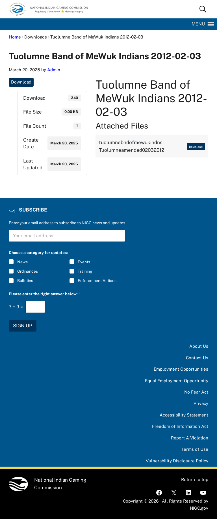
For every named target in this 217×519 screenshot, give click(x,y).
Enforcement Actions (97, 280)
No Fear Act (196, 392)
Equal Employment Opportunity (176, 380)
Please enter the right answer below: (44, 294)
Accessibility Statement (184, 415)
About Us (198, 346)
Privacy (201, 403)
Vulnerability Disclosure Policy (177, 460)
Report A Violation (189, 437)
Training (85, 271)
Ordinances (27, 271)
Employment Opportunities (181, 369)
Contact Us (197, 357)
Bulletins (25, 280)
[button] (198, 24)
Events (84, 262)
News (22, 262)
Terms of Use (194, 449)
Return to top (194, 479)
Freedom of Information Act (180, 426)
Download (21, 82)
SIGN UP (22, 325)
